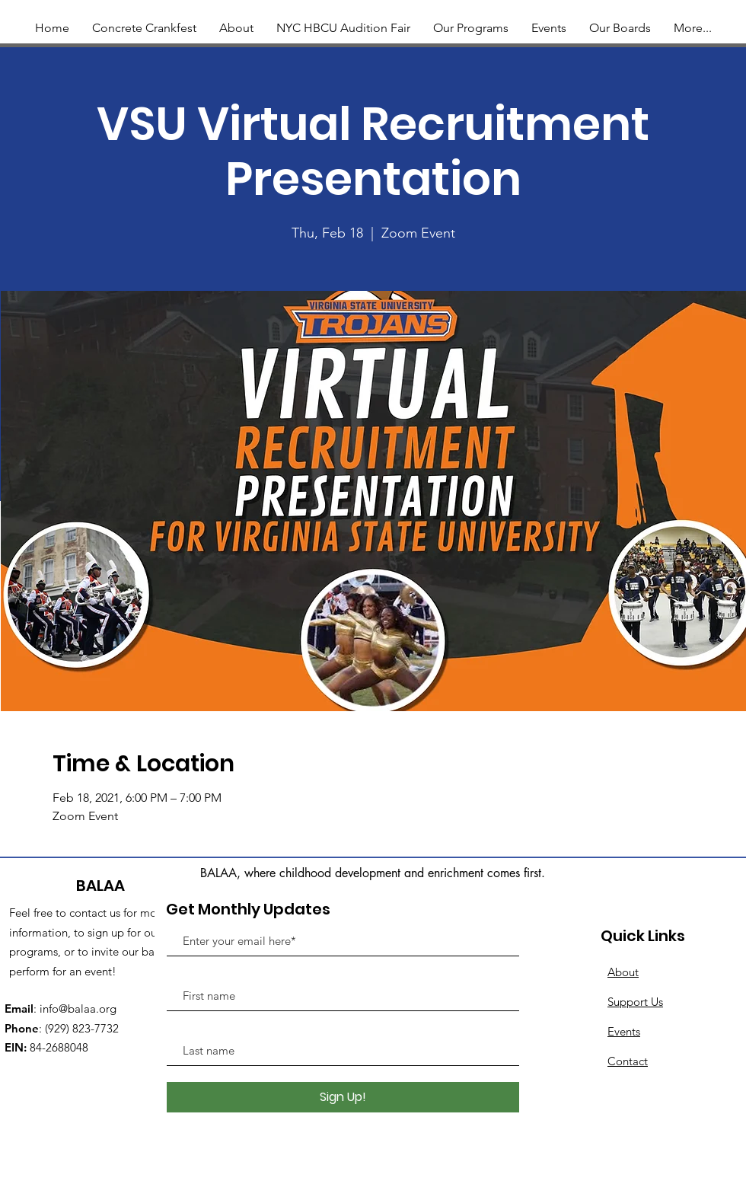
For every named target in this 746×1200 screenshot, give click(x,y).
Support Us (635, 1001)
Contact (627, 1061)
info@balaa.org (78, 1008)
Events (623, 1031)
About (623, 972)
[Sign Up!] (343, 1097)
